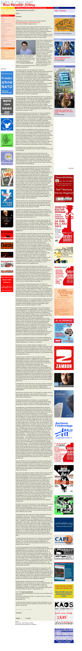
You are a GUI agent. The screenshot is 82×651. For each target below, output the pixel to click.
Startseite (18, 618)
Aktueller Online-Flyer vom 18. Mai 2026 (25, 10)
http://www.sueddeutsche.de (26, 62)
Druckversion (19, 16)
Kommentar (4, 31)
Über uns (3, 54)
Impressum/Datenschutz (7, 58)
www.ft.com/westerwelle (27, 591)
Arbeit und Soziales (6, 23)
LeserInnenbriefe (5, 50)
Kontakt (3, 56)
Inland (2, 21)
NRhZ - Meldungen (60, 10)
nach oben (28, 618)
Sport (2, 42)
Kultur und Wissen (5, 44)
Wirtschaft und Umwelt (7, 25)
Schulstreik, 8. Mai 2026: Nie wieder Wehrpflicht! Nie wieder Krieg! (64, 111)
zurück (17, 13)
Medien (3, 36)
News (2, 17)
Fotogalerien (4, 40)
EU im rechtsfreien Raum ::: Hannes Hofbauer (63, 58)
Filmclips (3, 38)
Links (2, 52)
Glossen (3, 34)
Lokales (3, 19)
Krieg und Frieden (5, 29)
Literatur (3, 46)
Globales (3, 27)
